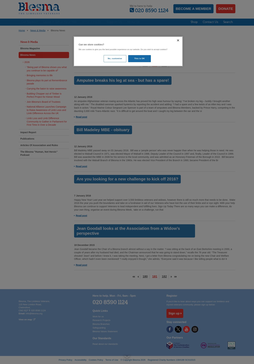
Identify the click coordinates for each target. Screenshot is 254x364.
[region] (128, 51)
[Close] (178, 40)
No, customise (115, 58)
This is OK (139, 58)
